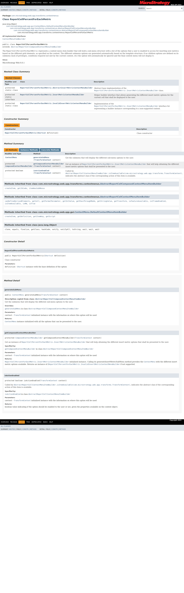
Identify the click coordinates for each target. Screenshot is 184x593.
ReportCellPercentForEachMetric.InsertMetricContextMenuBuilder (52, 95)
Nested (12, 10)
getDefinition (24, 216)
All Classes (6, 7)
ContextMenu (11, 157)
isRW (25, 204)
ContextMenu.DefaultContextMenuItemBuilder (101, 212)
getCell (35, 201)
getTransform (120, 201)
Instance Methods (29, 150)
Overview (5, 3)
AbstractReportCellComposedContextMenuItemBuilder (36, 47)
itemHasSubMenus (37, 188)
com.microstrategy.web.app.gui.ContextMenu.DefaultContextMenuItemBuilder (40, 26)
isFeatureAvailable (138, 201)
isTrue (32, 204)
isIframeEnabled (157, 201)
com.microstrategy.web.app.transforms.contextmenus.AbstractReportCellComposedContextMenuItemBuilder (61, 30)
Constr (25, 10)
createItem (10, 188)
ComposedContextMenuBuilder (19, 166)
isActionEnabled (41, 171)
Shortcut (41, 133)
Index (45, 3)
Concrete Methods (50, 150)
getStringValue (104, 201)
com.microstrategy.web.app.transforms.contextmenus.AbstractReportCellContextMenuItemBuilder (53, 28)
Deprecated (36, 3)
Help (51, 3)
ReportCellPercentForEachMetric (20, 133)
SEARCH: (141, 8)
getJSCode (22, 188)
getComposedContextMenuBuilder (48, 164)
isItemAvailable (13, 204)
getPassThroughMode (85, 201)
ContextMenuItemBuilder (14, 39)
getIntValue (68, 201)
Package (13, 3)
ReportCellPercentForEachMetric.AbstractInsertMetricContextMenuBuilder (56, 88)
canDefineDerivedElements (17, 201)
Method (33, 10)
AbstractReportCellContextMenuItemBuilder (125, 197)
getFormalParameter (51, 201)
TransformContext (43, 160)
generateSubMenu (41, 157)
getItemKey (38, 216)
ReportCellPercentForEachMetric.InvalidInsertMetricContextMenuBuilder (55, 103)
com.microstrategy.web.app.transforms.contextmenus (34, 16)
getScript (50, 216)
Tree (28, 3)
